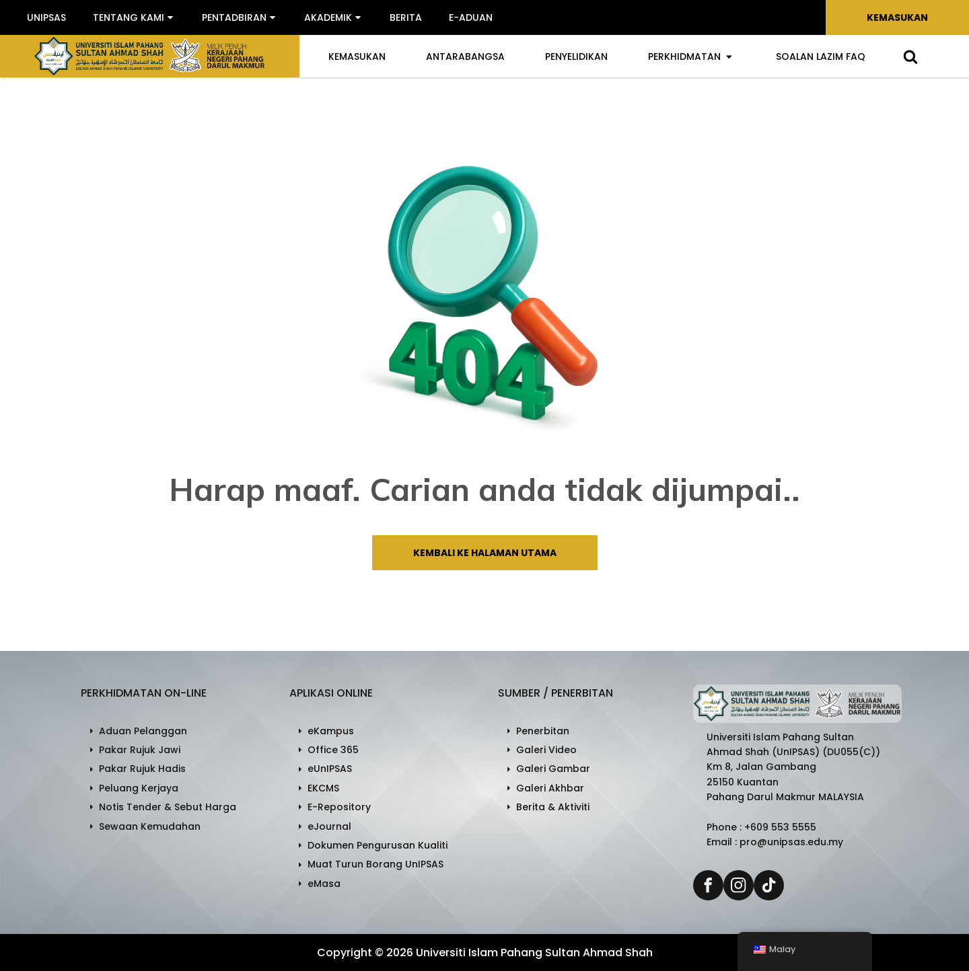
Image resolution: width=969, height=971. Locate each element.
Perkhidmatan (690, 56)
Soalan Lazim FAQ (820, 56)
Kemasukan (897, 17)
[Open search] (910, 56)
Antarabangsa (465, 56)
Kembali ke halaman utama (485, 552)
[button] (133, 17)
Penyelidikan (576, 56)
